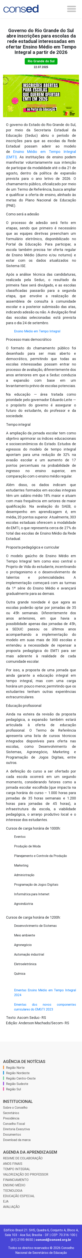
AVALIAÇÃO (11, 1207)
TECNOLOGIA (12, 1191)
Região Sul (13, 1089)
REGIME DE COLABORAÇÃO (23, 1158)
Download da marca (17, 1140)
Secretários (11, 1113)
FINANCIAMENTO (16, 1180)
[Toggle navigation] (72, 9)
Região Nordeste (18, 1073)
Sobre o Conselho (15, 1107)
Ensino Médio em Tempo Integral (37, 331)
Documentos (12, 1134)
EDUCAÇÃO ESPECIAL (19, 1196)
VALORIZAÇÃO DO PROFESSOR (25, 1174)
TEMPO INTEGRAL (16, 1169)
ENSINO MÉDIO (14, 1185)
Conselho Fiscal (14, 1124)
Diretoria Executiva (16, 1129)
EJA (5, 1201)
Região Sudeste (17, 1084)
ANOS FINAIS (12, 1164)
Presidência (11, 1118)
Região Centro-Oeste (21, 1078)
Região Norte (15, 1068)
